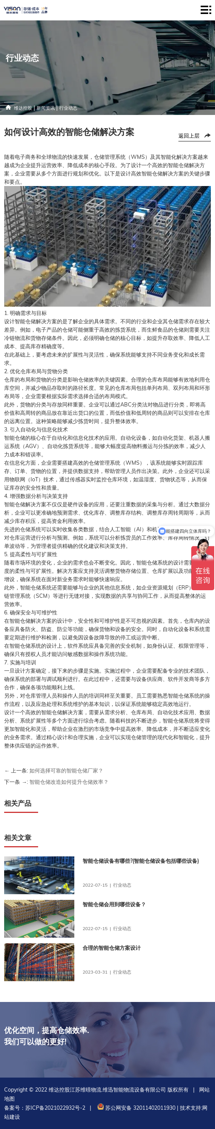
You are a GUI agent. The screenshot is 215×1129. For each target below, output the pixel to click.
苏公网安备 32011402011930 (135, 1107)
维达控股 (23, 108)
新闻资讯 (46, 108)
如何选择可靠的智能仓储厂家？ (66, 770)
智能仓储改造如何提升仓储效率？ (69, 782)
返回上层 (189, 135)
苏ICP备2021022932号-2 (55, 1107)
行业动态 (68, 108)
